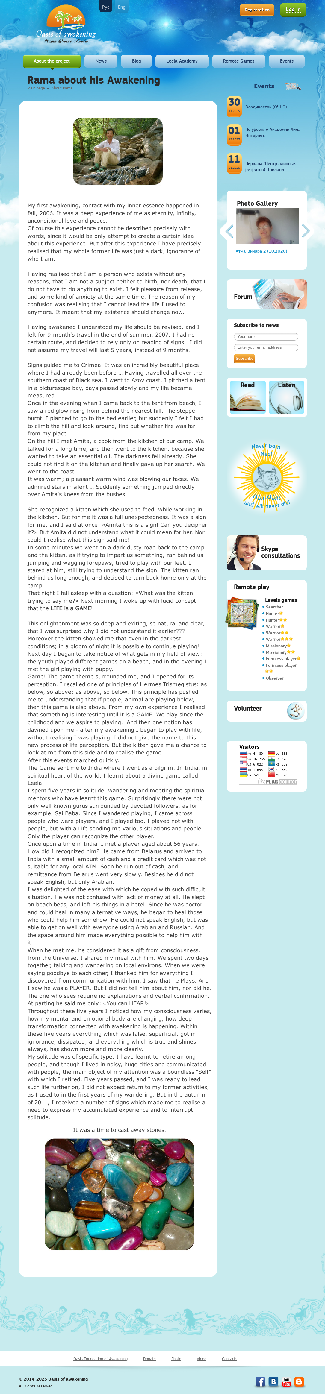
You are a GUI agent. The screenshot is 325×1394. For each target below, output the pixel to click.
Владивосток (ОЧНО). (266, 107)
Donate (149, 1358)
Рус (105, 7)
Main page (36, 88)
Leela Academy (182, 61)
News (101, 61)
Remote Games (238, 61)
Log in (293, 9)
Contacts (229, 1358)
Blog (136, 61)
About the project (52, 61)
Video (201, 1358)
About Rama (62, 88)
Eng (121, 7)
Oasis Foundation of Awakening (100, 1358)
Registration (257, 10)
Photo (176, 1358)
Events (287, 61)
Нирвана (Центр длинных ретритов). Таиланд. (270, 166)
